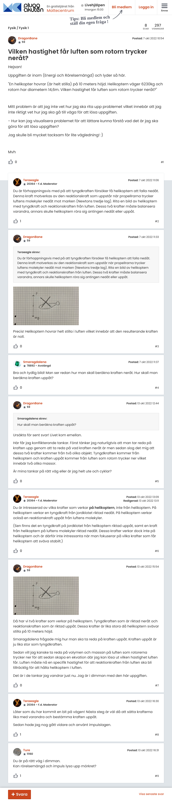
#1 (162, 162)
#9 (157, 776)
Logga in (146, 7)
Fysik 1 (24, 28)
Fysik (12, 28)
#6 (157, 551)
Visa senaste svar (151, 794)
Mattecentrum (60, 10)
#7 (157, 686)
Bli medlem (122, 7)
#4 (157, 388)
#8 (157, 735)
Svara (22, 794)
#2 (157, 221)
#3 (157, 346)
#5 (157, 481)
